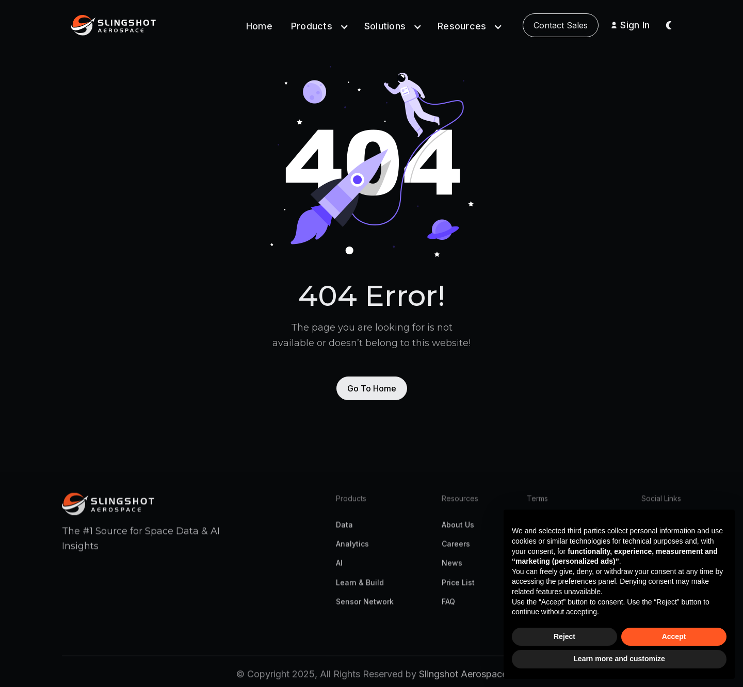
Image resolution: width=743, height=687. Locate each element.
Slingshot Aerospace (463, 679)
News (452, 568)
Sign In (635, 25)
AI (339, 568)
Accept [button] (674, 636)
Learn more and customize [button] (619, 659)
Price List (458, 587)
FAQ (448, 606)
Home (259, 26)
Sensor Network (365, 606)
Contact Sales (561, 25)
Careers (456, 549)
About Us (458, 530)
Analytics (352, 549)
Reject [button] (564, 636)
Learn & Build (360, 587)
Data (344, 530)
